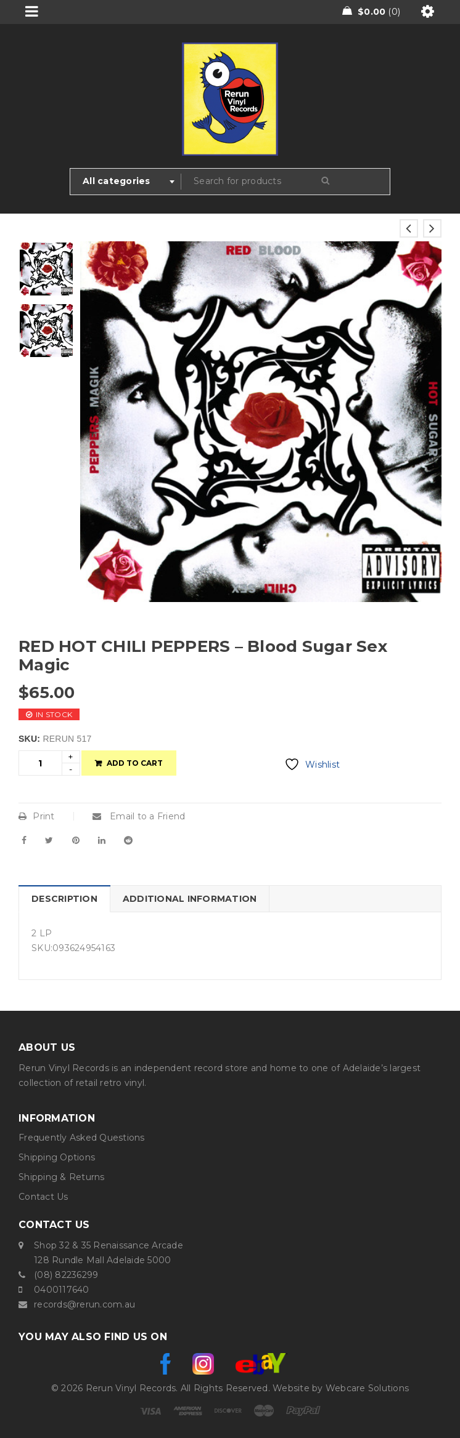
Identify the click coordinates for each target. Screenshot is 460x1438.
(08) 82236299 (66, 1274)
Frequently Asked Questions (81, 1137)
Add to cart (135, 763)
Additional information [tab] (190, 898)
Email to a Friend (139, 816)
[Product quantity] (40, 763)
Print (36, 816)
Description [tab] (64, 898)
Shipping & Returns (61, 1177)
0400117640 (61, 1289)
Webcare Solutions (367, 1388)
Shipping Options (56, 1157)
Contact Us (43, 1196)
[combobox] (125, 182)
